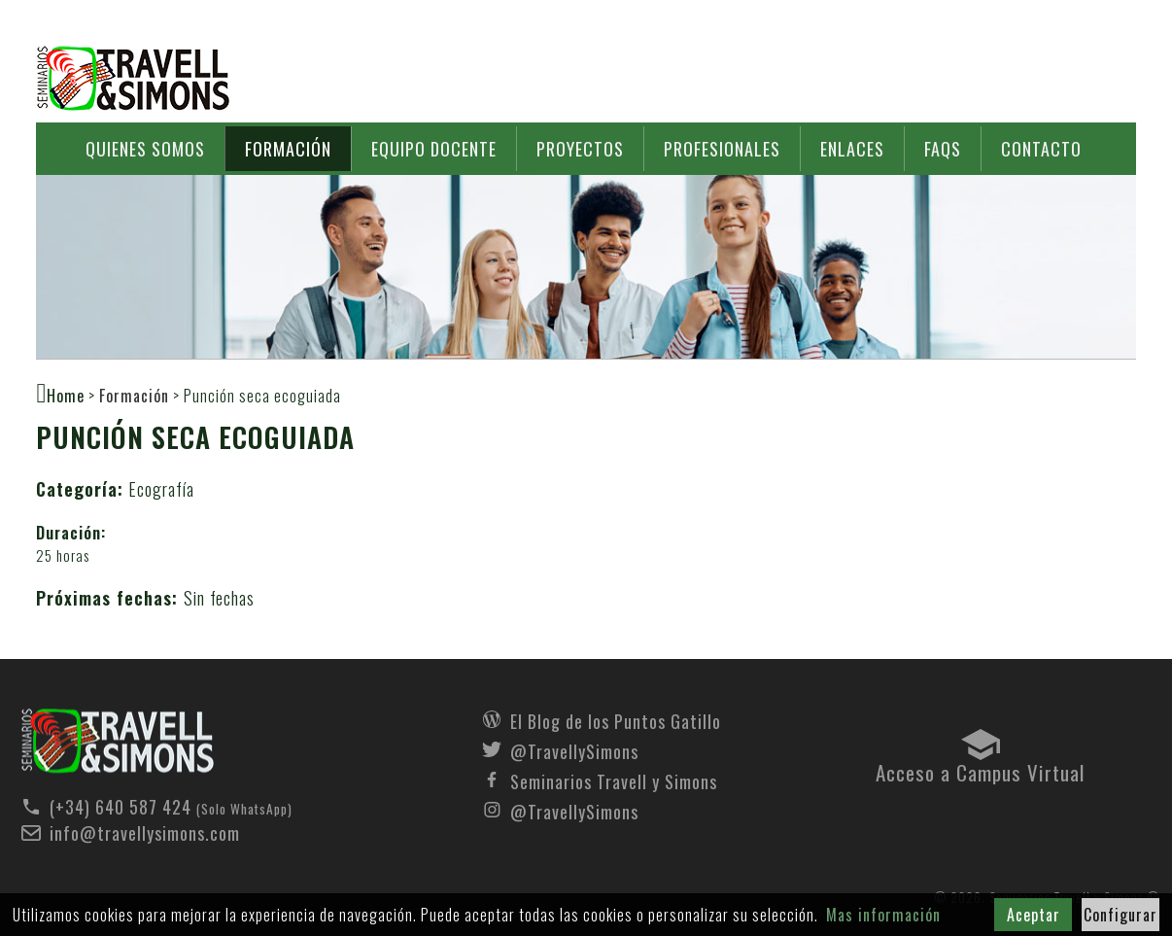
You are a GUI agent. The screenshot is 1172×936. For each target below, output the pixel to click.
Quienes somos (145, 148)
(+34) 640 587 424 (120, 806)
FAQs (942, 148)
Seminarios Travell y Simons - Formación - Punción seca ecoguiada (117, 741)
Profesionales (722, 148)
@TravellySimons (574, 749)
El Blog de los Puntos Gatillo (615, 719)
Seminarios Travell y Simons (133, 79)
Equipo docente (434, 148)
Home (66, 394)
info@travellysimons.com (145, 833)
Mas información (883, 914)
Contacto (1041, 148)
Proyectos (580, 148)
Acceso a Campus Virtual (980, 768)
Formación (288, 148)
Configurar (1120, 914)
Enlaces (852, 148)
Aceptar (1033, 914)
